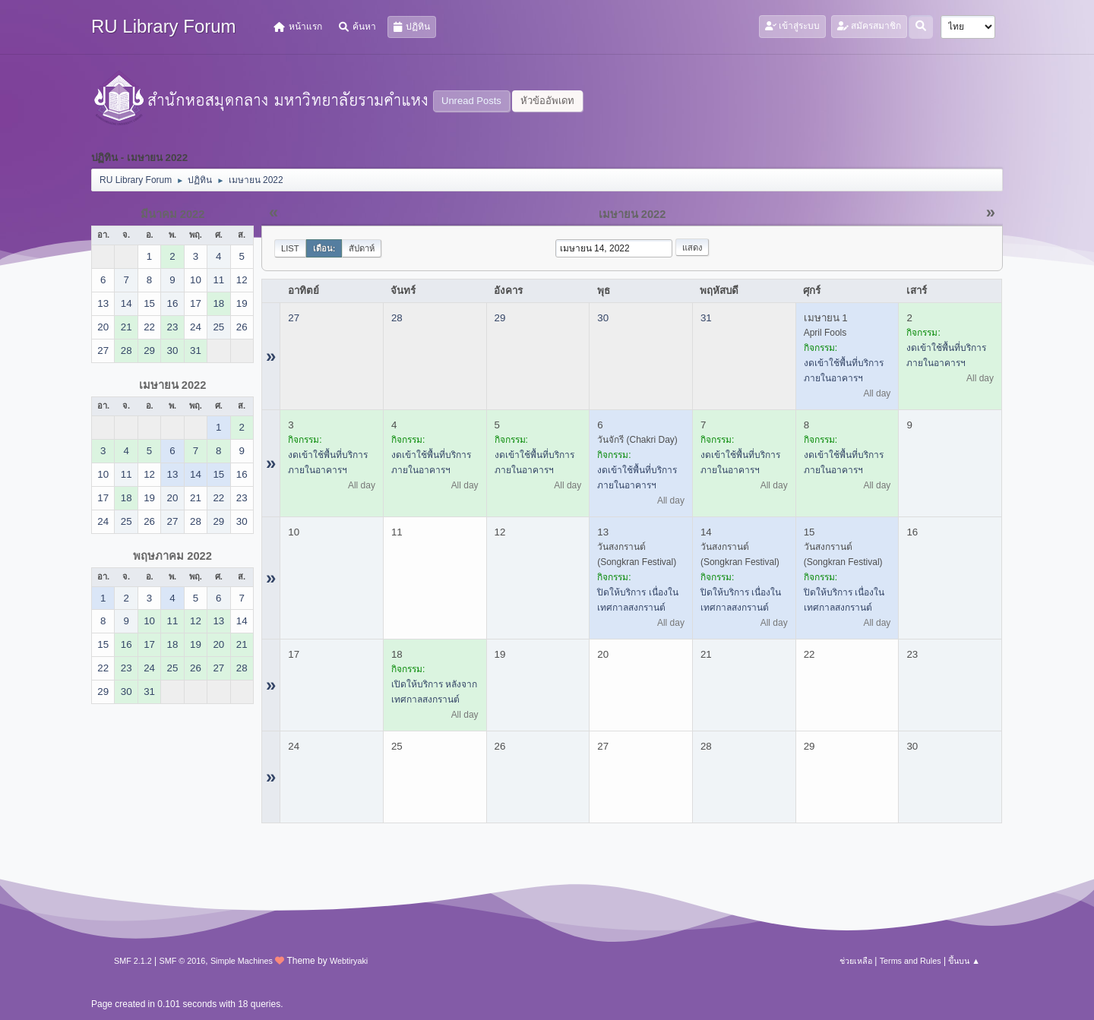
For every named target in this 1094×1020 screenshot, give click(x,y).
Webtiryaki (349, 960)
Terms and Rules (910, 960)
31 (706, 318)
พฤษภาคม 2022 (172, 556)
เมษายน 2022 (173, 385)
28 (397, 318)
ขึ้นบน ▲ (964, 960)
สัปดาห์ (362, 248)
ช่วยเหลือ (855, 960)
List (290, 248)
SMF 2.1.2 (133, 960)
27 (293, 318)
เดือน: (324, 248)
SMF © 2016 (183, 960)
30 (603, 318)
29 (500, 318)
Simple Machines (241, 960)
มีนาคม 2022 (173, 214)
